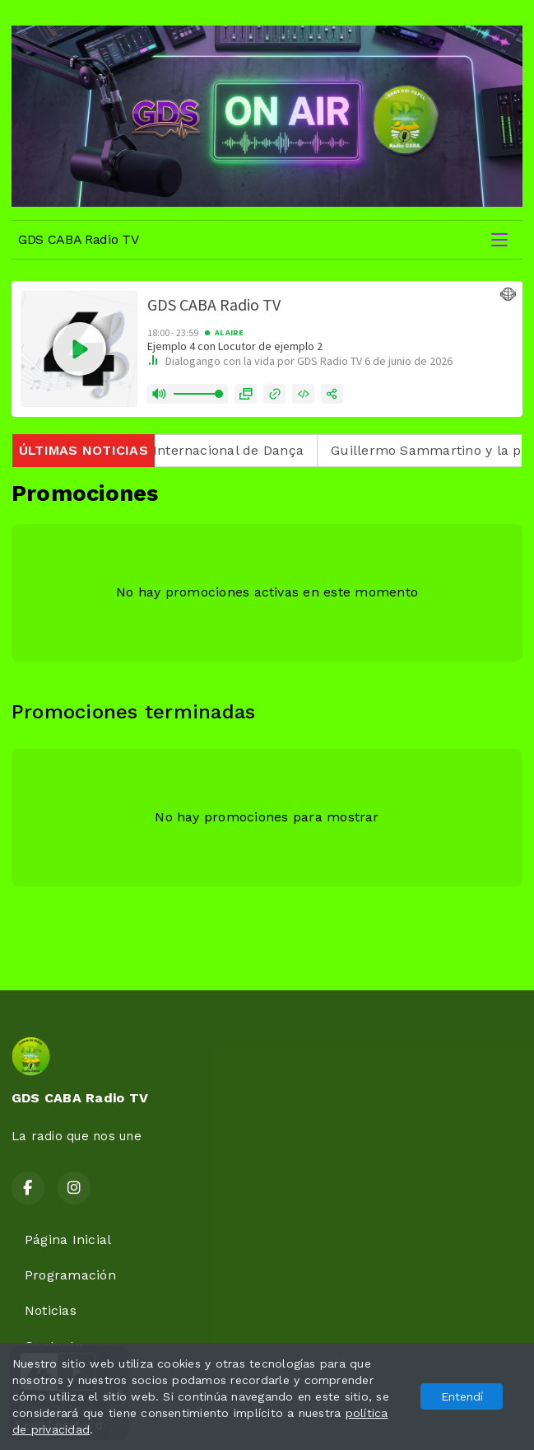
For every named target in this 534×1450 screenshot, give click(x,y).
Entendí (462, 1396)
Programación (70, 1275)
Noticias (51, 1310)
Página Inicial (68, 1239)
